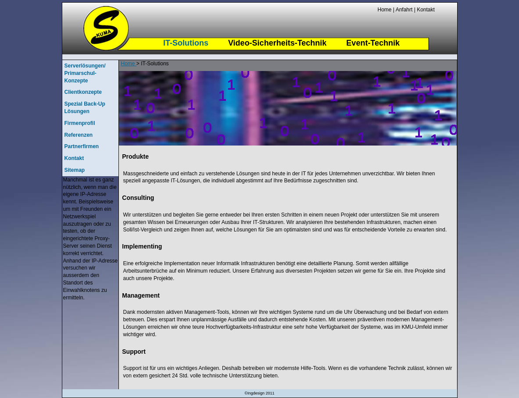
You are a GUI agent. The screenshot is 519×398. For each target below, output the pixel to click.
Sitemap (74, 170)
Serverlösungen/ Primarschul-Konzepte (85, 73)
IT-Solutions (185, 43)
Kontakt (425, 10)
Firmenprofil (79, 123)
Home (385, 10)
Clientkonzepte (83, 92)
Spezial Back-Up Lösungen (84, 107)
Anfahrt (404, 10)
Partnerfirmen (81, 146)
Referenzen (78, 135)
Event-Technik (373, 43)
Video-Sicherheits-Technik (277, 43)
